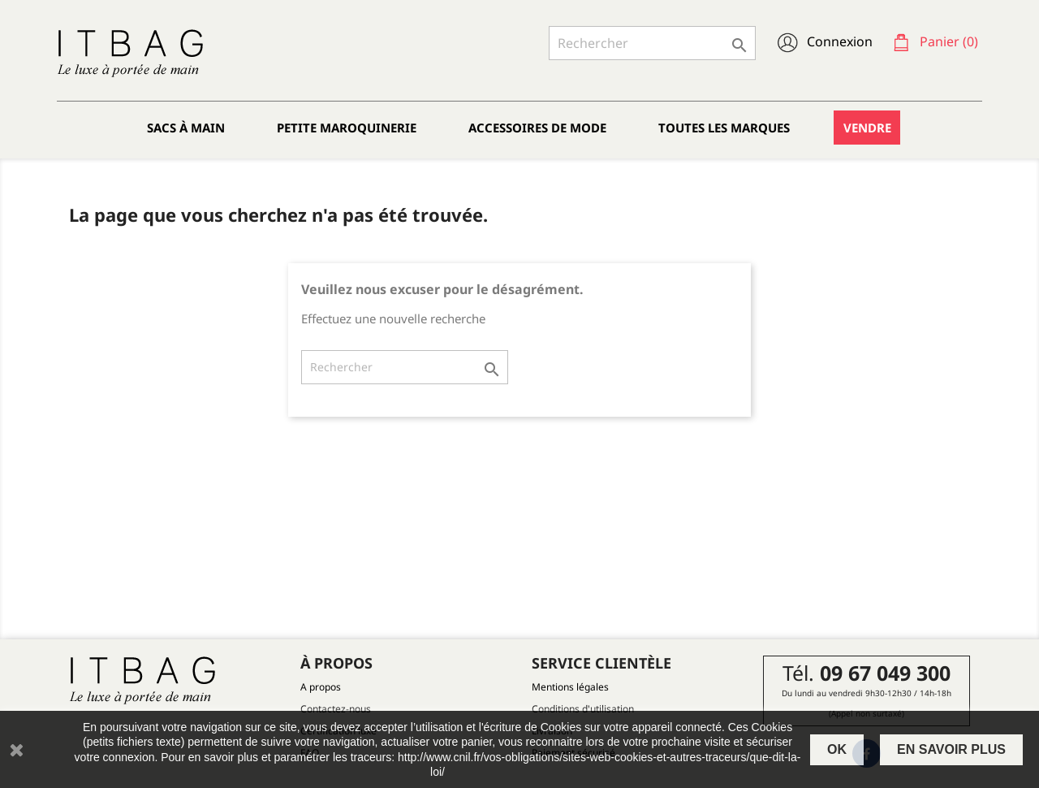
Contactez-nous (335, 709)
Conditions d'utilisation (583, 709)
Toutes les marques (724, 127)
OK (837, 749)
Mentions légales (570, 687)
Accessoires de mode (537, 127)
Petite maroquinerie (346, 127)
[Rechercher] (652, 43)
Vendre (867, 127)
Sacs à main (186, 127)
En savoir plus (951, 749)
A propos (320, 687)
